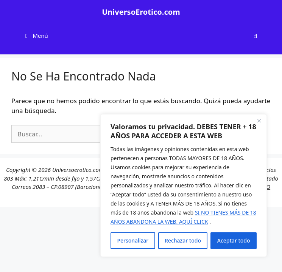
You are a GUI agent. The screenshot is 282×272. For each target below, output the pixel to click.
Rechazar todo (183, 240)
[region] (183, 185)
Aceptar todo (233, 240)
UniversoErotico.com (141, 12)
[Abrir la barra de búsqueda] (256, 35)
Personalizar (132, 240)
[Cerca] (258, 120)
